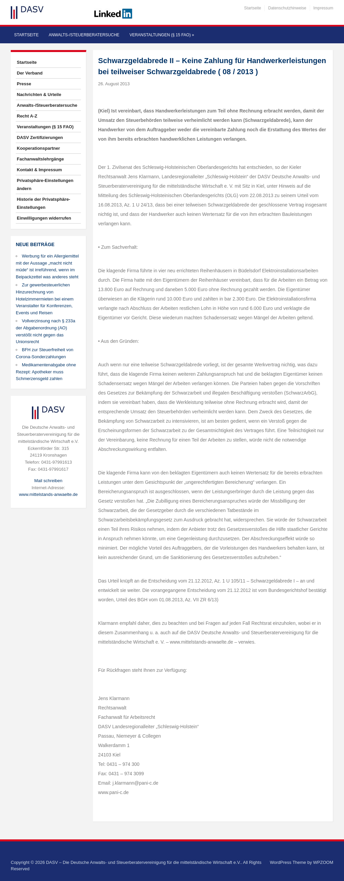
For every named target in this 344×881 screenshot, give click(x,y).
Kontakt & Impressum (39, 169)
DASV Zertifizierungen (40, 137)
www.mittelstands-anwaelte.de (48, 494)
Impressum (323, 8)
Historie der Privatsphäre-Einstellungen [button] (43, 203)
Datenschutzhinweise (287, 8)
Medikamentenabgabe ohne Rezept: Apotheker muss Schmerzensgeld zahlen (46, 371)
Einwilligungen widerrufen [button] (44, 218)
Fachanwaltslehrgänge (40, 158)
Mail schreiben (48, 480)
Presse (24, 83)
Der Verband (30, 73)
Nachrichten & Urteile (39, 94)
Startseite (252, 8)
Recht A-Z (27, 116)
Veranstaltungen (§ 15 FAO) (161, 35)
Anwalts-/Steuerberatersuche (84, 35)
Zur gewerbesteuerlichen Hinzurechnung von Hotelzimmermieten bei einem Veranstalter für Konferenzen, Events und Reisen (45, 298)
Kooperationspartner (38, 148)
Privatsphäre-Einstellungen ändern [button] (45, 184)
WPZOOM (323, 862)
